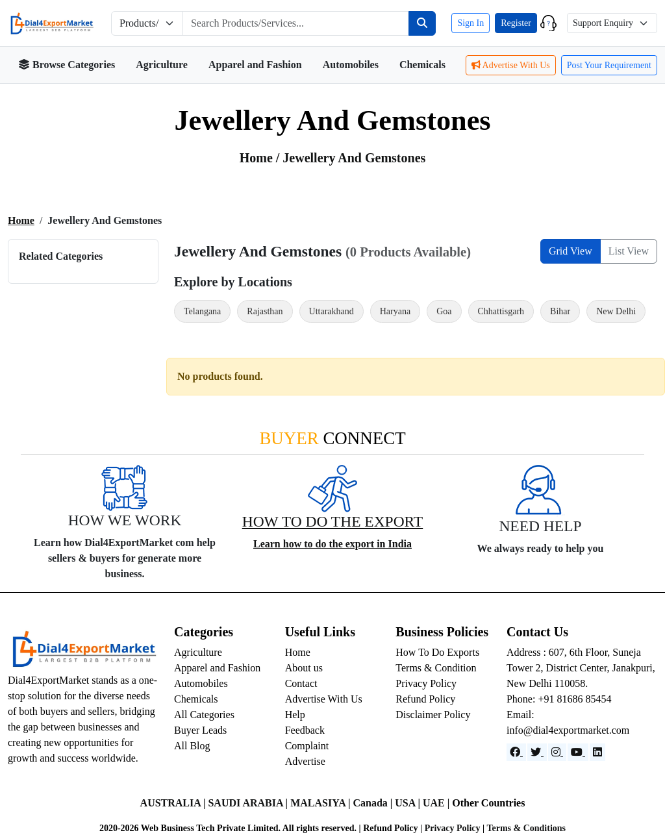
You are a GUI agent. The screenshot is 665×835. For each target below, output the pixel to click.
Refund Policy (425, 698)
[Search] (422, 23)
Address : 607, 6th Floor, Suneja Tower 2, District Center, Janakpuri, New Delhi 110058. (581, 668)
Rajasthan (264, 311)
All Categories (204, 714)
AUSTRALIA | (174, 802)
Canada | (374, 802)
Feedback (305, 730)
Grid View (570, 250)
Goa (443, 311)
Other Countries (488, 802)
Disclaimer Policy (432, 714)
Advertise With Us (510, 65)
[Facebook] (516, 752)
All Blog (192, 745)
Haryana (395, 311)
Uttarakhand (331, 311)
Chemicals (422, 64)
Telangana (202, 311)
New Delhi (616, 311)
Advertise (305, 761)
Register (516, 23)
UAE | (437, 802)
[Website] (537, 752)
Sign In (470, 23)
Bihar (560, 311)
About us (304, 667)
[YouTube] (578, 752)
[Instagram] (557, 752)
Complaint (307, 745)
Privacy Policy (426, 683)
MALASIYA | (321, 802)
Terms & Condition (435, 667)
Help (295, 714)
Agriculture (162, 64)
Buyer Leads (200, 730)
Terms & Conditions (526, 828)
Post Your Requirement (609, 65)
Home (21, 220)
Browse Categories (66, 64)
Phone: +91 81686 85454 (559, 698)
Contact (301, 683)
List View (629, 250)
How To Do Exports (437, 652)
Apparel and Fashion (255, 64)
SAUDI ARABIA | (249, 802)
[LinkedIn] (597, 752)
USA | (409, 802)
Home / (261, 158)
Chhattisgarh (501, 311)
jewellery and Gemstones (353, 158)
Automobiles (351, 64)
